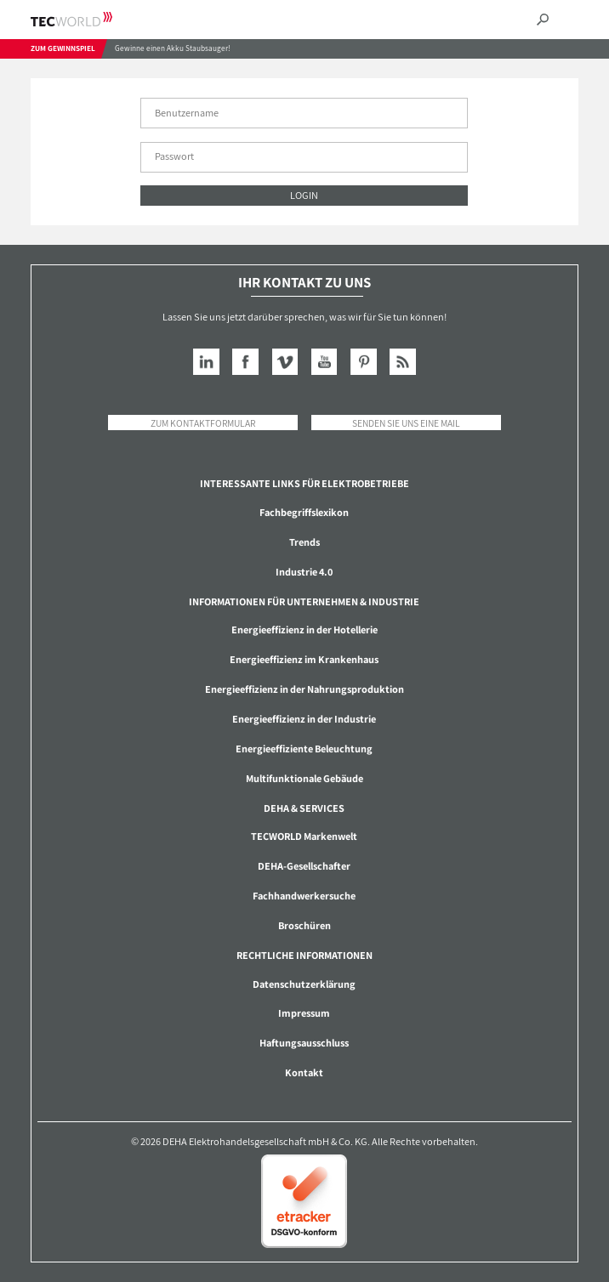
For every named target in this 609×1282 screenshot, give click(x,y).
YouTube (324, 362)
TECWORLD (86, 19)
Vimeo (285, 362)
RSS (403, 362)
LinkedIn (206, 362)
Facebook (245, 362)
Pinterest (363, 362)
